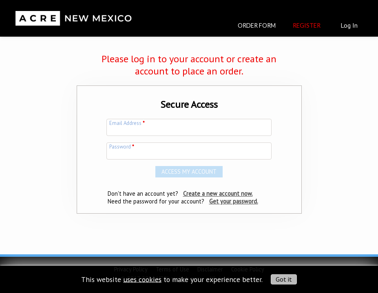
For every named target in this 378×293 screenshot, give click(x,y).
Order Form (257, 25)
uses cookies (142, 279)
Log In (349, 25)
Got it (284, 279)
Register (307, 25)
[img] (74, 15)
